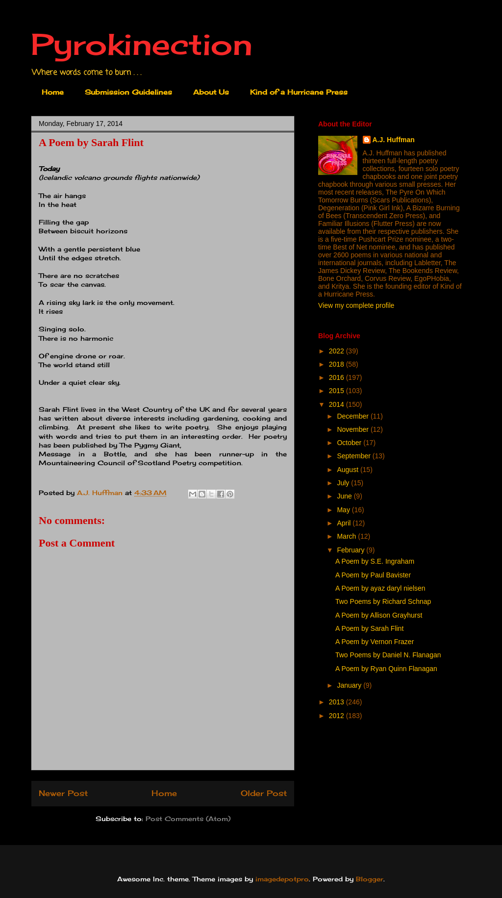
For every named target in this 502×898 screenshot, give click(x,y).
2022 (337, 351)
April (344, 523)
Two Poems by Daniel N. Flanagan (388, 655)
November (353, 429)
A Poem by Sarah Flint (369, 628)
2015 (337, 391)
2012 (337, 716)
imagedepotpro (282, 879)
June (345, 496)
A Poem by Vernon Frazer (374, 642)
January (350, 685)
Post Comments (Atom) (188, 819)
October (350, 443)
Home (53, 92)
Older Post (264, 793)
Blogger (369, 879)
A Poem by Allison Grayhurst (378, 615)
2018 (337, 364)
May (344, 510)
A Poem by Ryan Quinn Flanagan (386, 669)
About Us (211, 92)
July (344, 483)
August (348, 470)
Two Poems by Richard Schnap (383, 601)
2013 (337, 702)
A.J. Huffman (394, 140)
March (347, 536)
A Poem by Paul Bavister (373, 575)
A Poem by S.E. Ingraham (374, 561)
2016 (337, 377)
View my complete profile (356, 305)
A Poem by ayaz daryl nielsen (380, 588)
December (353, 416)
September (354, 456)
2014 (337, 404)
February (351, 550)
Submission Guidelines (128, 92)
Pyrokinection (141, 44)
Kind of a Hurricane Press (299, 92)
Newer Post (63, 793)
